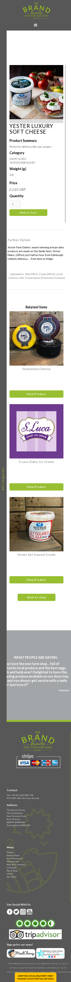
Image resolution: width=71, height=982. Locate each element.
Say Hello (11, 877)
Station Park (13, 855)
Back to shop (36, 597)
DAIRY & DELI (18, 158)
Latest (10, 874)
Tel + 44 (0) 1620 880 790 (20, 795)
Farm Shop (12, 870)
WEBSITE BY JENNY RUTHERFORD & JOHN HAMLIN (38, 968)
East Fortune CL (15, 858)
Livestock (12, 867)
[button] (35, 25)
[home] (35, 11)
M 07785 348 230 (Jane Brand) (23, 798)
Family (10, 852)
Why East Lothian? (16, 864)
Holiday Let (13, 861)
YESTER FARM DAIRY (22, 162)
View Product (36, 394)
